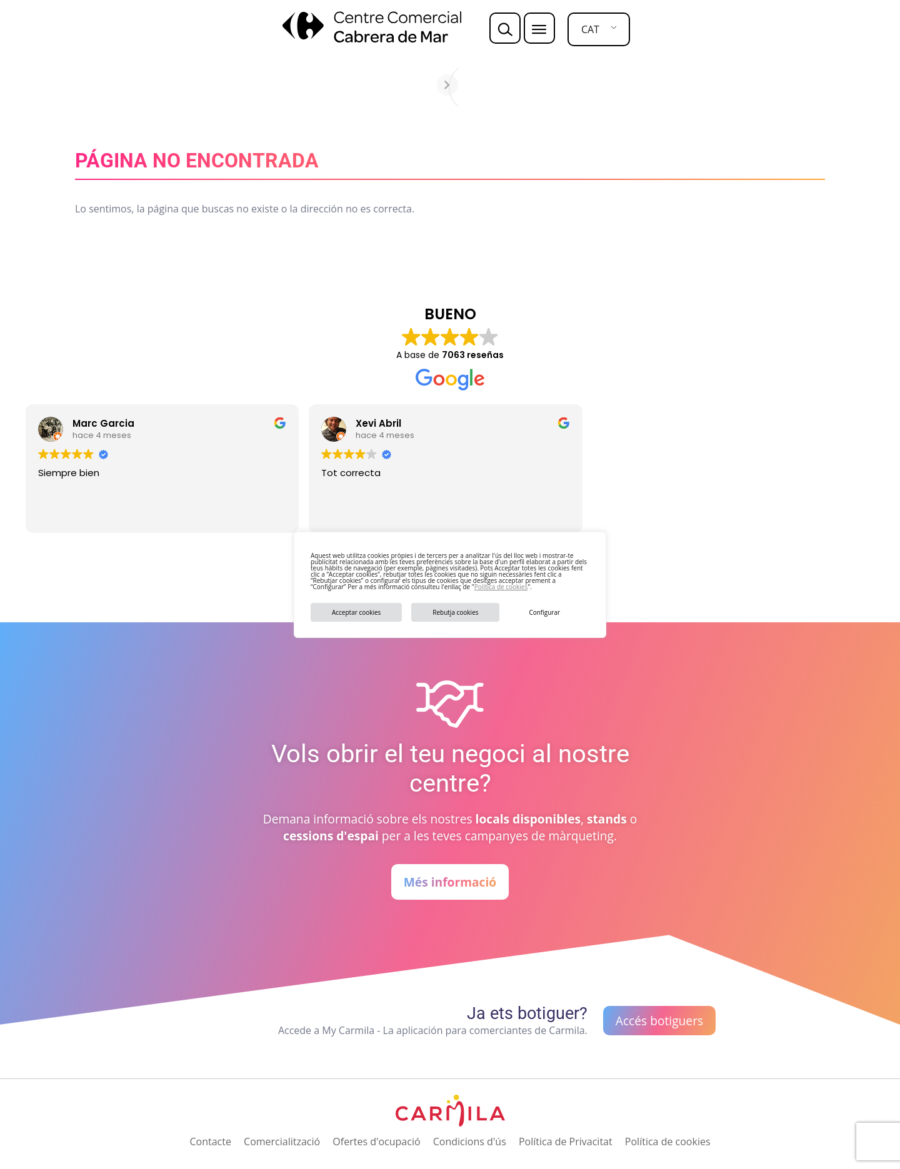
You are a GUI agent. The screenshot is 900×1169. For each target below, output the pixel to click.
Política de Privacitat (565, 1141)
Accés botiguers (659, 1020)
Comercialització (282, 1141)
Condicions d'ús (469, 1141)
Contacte (210, 1141)
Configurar (544, 612)
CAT (590, 29)
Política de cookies (501, 586)
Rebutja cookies (455, 612)
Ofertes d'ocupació (376, 1141)
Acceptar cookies (356, 612)
